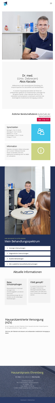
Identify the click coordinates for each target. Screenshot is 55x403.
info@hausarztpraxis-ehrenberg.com (29, 388)
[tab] (27, 248)
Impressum (23, 400)
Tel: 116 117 (43, 119)
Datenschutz (31, 400)
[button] (27, 248)
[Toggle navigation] (51, 3)
